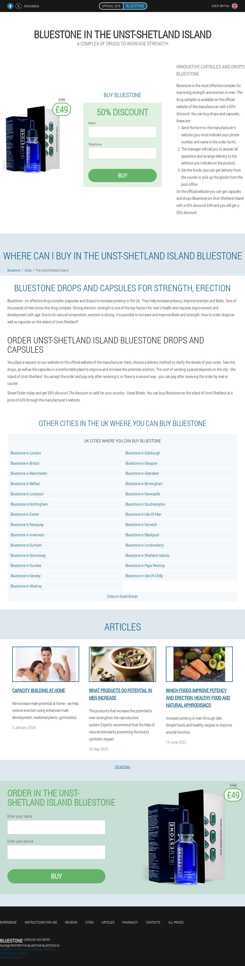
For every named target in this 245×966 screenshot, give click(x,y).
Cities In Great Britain (122, 596)
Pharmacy (130, 922)
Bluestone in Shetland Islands (147, 555)
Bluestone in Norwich (141, 524)
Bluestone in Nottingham (29, 504)
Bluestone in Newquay (27, 524)
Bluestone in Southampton (145, 504)
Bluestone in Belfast (25, 483)
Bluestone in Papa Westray (145, 565)
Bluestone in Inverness (27, 534)
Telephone (95, 144)
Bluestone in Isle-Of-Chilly (144, 575)
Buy (122, 175)
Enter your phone (20, 841)
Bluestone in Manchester (29, 473)
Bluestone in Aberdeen (142, 473)
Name (92, 123)
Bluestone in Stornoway (28, 555)
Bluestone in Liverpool (27, 493)
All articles (122, 766)
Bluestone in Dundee (26, 565)
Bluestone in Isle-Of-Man (143, 514)
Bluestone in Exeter (25, 514)
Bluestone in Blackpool (142, 534)
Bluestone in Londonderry (144, 545)
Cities (89, 922)
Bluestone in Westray (26, 586)
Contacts (153, 922)
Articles (108, 922)
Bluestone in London (26, 452)
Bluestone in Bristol (25, 463)
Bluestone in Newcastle (142, 493)
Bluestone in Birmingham (144, 483)
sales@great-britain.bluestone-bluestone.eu (30, 945)
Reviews (71, 922)
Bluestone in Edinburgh (142, 452)
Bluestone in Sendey (26, 575)
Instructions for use (41, 922)
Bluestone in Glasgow (141, 463)
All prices (176, 922)
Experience (8, 922)
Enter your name (19, 816)
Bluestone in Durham (26, 545)
